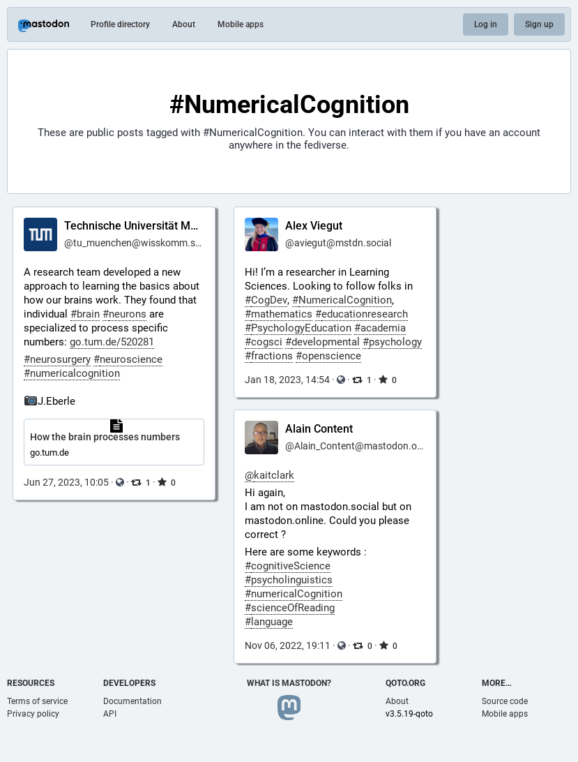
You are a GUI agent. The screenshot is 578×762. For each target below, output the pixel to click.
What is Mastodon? (289, 683)
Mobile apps (241, 24)
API (109, 714)
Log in (485, 24)
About (183, 24)
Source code (505, 701)
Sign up (539, 24)
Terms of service (37, 701)
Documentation (132, 701)
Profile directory (120, 24)
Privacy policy (33, 714)
